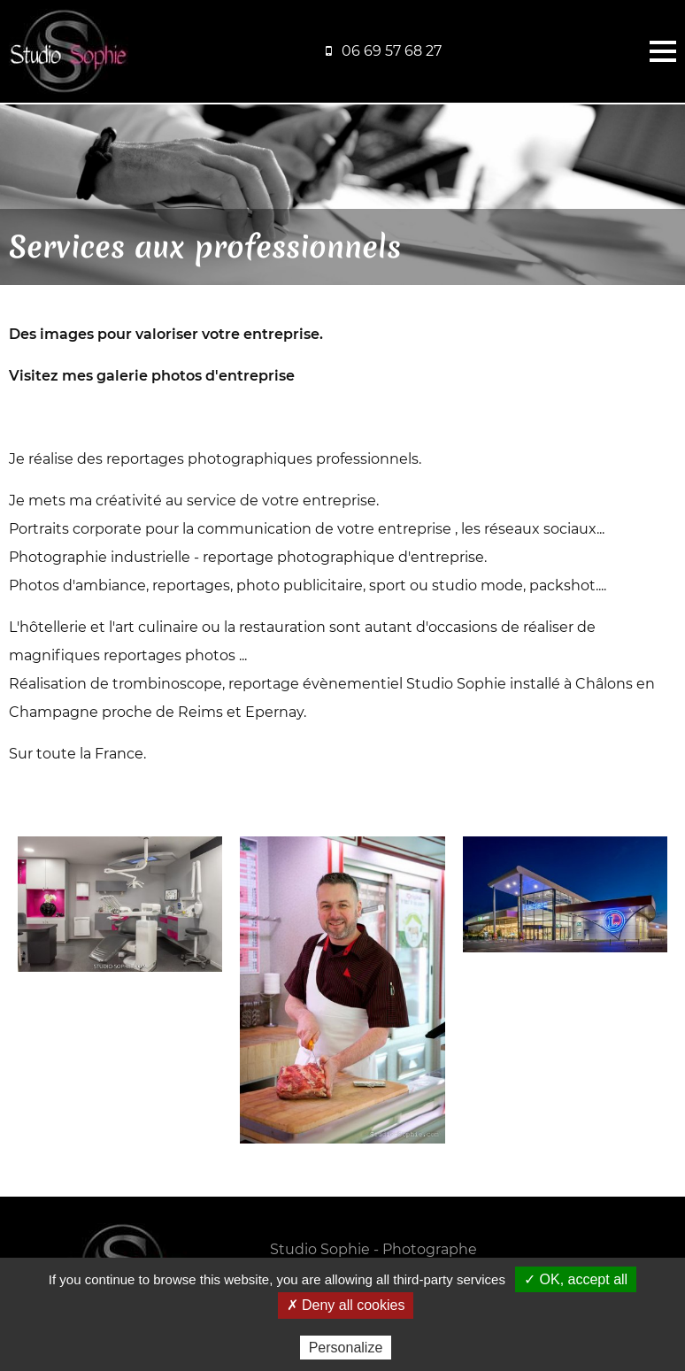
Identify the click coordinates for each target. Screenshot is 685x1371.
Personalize (346, 1347)
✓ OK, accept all (575, 1279)
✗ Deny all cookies (346, 1305)
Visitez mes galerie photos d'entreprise (152, 375)
